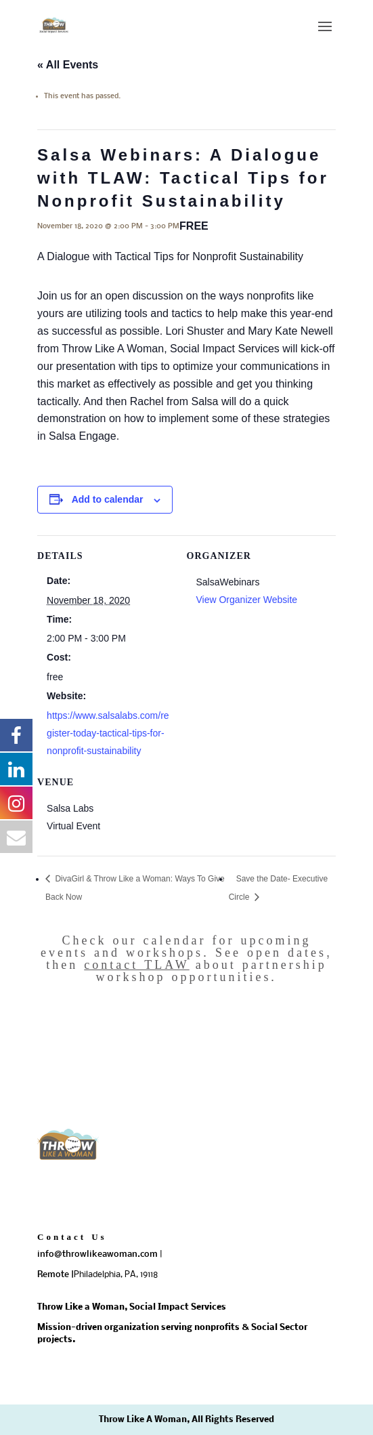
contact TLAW (137, 965)
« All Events (67, 64)
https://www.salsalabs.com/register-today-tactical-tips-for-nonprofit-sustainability (108, 733)
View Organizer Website (247, 599)
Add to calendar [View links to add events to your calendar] (108, 499)
